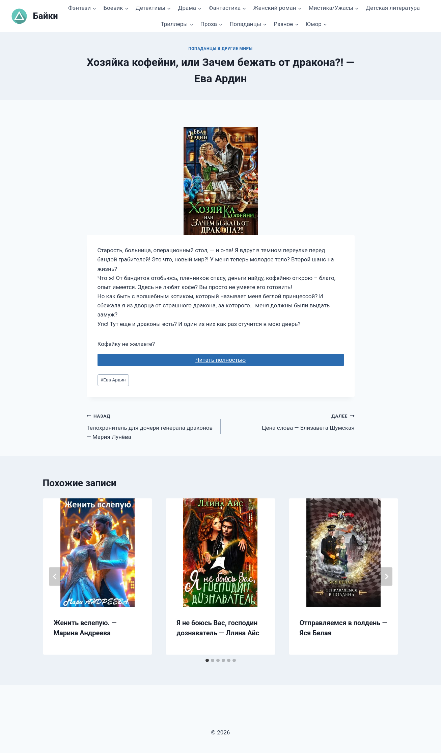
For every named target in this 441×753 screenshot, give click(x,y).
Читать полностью (220, 359)
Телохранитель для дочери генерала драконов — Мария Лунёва (151, 425)
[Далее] (386, 576)
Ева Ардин (113, 379)
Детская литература (393, 7)
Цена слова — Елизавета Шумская (290, 421)
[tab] (207, 660)
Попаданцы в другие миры (220, 48)
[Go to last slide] (55, 576)
